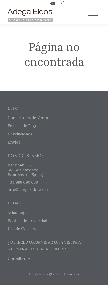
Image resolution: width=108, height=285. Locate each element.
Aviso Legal (18, 212)
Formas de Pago (22, 125)
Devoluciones (20, 134)
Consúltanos (22, 258)
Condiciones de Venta (28, 117)
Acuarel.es (71, 274)
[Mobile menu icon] (93, 15)
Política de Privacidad (27, 220)
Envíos (14, 142)
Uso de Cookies (22, 228)
